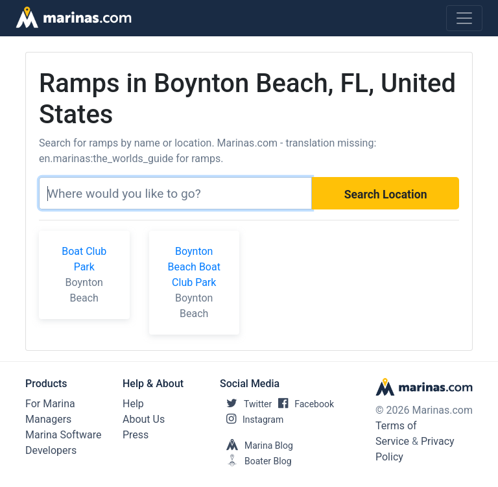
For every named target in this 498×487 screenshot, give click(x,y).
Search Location (385, 194)
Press (135, 435)
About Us (144, 419)
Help (133, 404)
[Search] (175, 193)
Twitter (246, 404)
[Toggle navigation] (464, 18)
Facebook (303, 404)
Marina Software (63, 435)
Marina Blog (256, 445)
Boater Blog (256, 461)
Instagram (251, 419)
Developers (51, 450)
